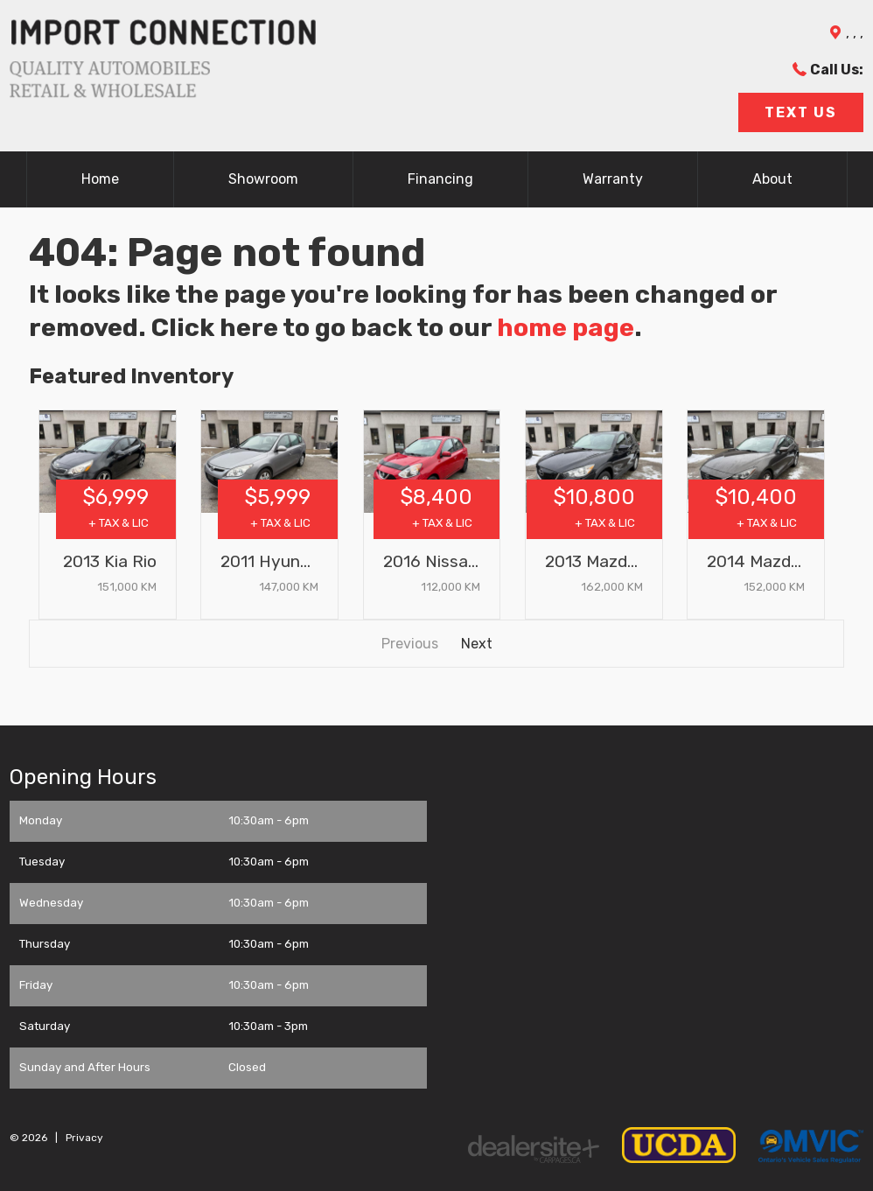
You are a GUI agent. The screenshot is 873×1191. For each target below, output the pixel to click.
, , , (854, 33)
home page (565, 327)
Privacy (84, 1137)
